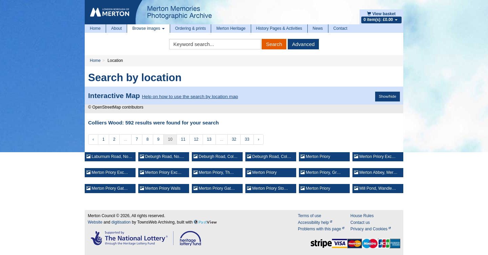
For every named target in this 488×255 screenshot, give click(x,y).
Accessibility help (315, 222)
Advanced (303, 44)
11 (183, 139)
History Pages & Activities (279, 28)
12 (196, 139)
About (116, 28)
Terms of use (309, 215)
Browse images (148, 28)
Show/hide (387, 96)
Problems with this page (321, 229)
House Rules (362, 215)
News (318, 28)
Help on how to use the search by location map (190, 96)
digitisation (121, 222)
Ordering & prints (190, 28)
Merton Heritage (230, 28)
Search (274, 44)
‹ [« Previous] (93, 139)
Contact (340, 28)
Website (95, 222)
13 (209, 139)
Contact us (360, 222)
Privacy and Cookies (370, 229)
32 (234, 139)
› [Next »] (258, 139)
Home (95, 28)
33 (247, 139)
